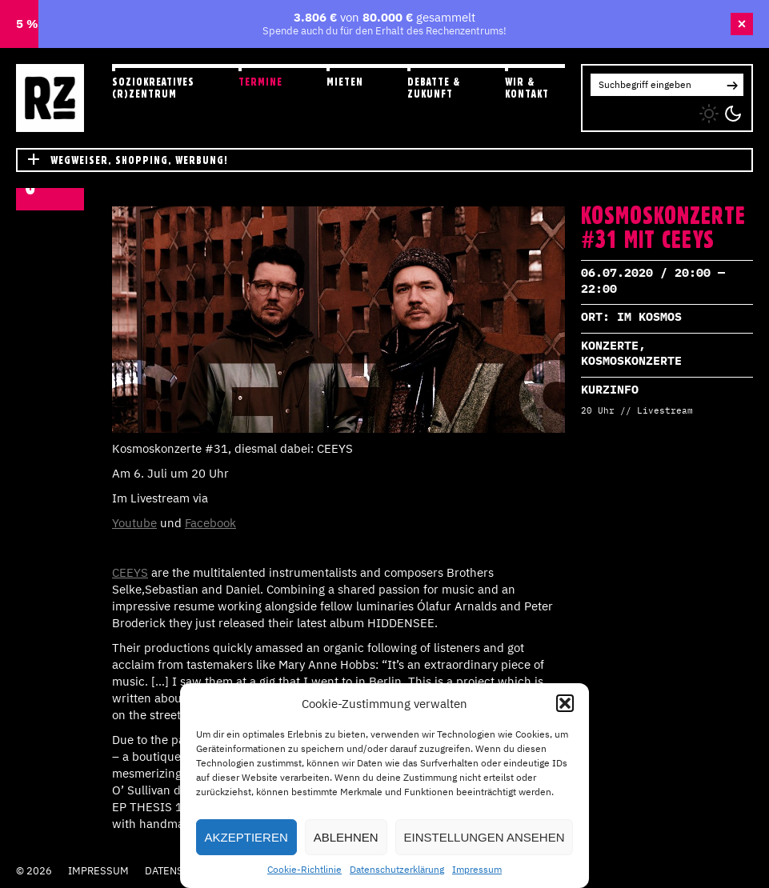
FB (621, 110)
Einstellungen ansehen (484, 837)
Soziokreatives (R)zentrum (153, 87)
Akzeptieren (246, 837)
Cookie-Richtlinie (304, 869)
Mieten (344, 81)
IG (596, 110)
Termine (260, 81)
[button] (565, 703)
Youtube (134, 522)
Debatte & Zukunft (434, 87)
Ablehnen (346, 837)
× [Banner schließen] (742, 24)
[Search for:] (656, 85)
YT (645, 110)
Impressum (477, 869)
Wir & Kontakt (527, 87)
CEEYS (130, 572)
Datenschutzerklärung (397, 869)
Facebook (210, 522)
